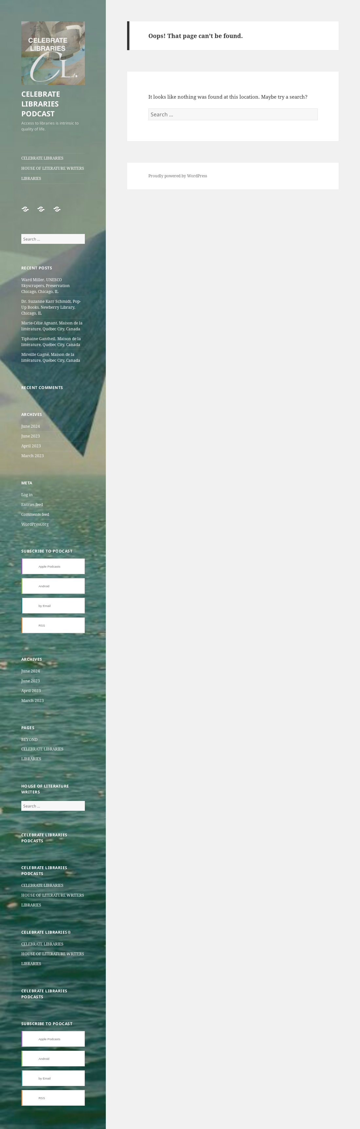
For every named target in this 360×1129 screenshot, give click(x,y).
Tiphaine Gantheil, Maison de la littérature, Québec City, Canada (51, 341)
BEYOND (29, 739)
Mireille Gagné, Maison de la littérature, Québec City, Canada (50, 357)
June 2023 (30, 436)
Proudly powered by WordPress (177, 176)
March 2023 (32, 455)
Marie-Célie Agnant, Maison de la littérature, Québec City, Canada (52, 326)
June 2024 (30, 426)
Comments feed (35, 514)
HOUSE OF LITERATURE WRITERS (52, 168)
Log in (27, 494)
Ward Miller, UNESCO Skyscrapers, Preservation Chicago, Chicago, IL (45, 285)
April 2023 (31, 446)
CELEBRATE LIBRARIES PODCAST (40, 103)
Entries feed (32, 504)
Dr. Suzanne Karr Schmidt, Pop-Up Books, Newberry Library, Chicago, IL (51, 307)
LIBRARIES (31, 178)
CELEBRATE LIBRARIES (42, 158)
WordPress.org (34, 524)
